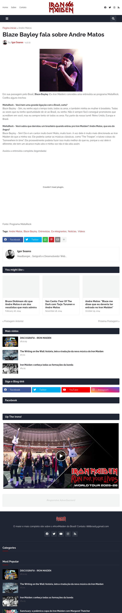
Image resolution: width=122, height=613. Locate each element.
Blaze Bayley (30, 231)
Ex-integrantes (59, 231)
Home (5, 7)
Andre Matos (25, 28)
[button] (7, 18)
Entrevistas (44, 231)
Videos (81, 231)
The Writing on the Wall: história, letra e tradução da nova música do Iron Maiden (61, 351)
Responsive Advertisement (61, 500)
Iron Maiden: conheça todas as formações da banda (46, 365)
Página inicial (9, 28)
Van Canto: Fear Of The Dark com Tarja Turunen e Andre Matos (60, 304)
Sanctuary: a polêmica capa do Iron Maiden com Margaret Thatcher (55, 611)
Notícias (72, 231)
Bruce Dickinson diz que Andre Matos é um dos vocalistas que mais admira (21, 304)
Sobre (13, 7)
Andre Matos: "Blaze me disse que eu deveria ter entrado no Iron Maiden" (99, 304)
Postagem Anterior (14, 321)
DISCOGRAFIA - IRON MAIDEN (35, 338)
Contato (22, 7)
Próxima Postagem (108, 321)
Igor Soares (24, 251)
